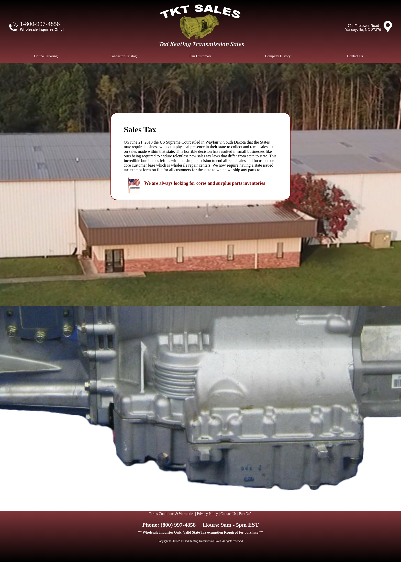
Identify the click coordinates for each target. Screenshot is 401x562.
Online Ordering (46, 56)
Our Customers (200, 56)
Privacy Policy (207, 514)
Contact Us (355, 56)
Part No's (245, 514)
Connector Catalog (123, 56)
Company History (278, 56)
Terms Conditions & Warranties (171, 514)
